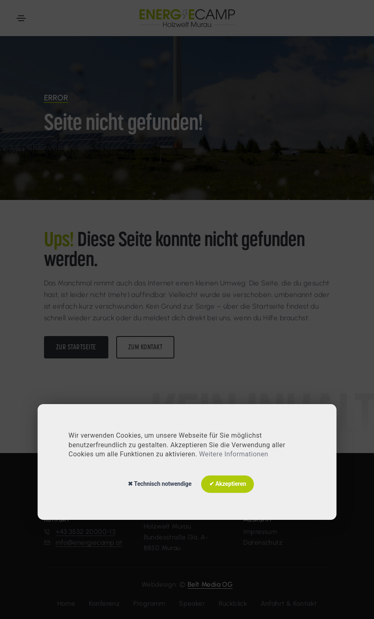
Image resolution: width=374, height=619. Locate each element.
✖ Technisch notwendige (159, 483)
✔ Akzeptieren (227, 483)
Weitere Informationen (233, 454)
